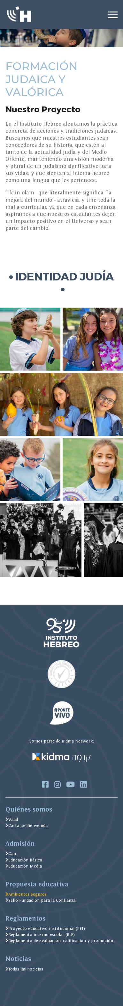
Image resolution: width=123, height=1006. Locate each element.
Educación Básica (23, 860)
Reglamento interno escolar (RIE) (40, 934)
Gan (10, 853)
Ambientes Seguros (26, 894)
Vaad (11, 819)
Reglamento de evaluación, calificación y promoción (59, 940)
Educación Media (23, 866)
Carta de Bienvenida (26, 825)
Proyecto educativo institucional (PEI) (45, 928)
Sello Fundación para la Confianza (40, 900)
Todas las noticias (24, 969)
